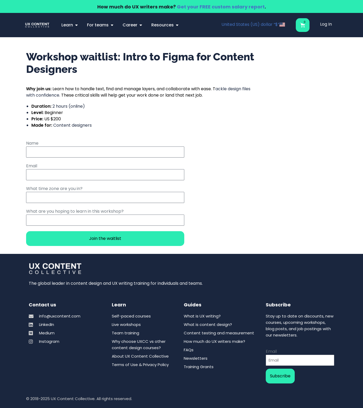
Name (32, 143)
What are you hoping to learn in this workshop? (75, 211)
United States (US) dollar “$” (253, 24)
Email (31, 166)
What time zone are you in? (54, 189)
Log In (326, 24)
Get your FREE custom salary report (221, 6)
